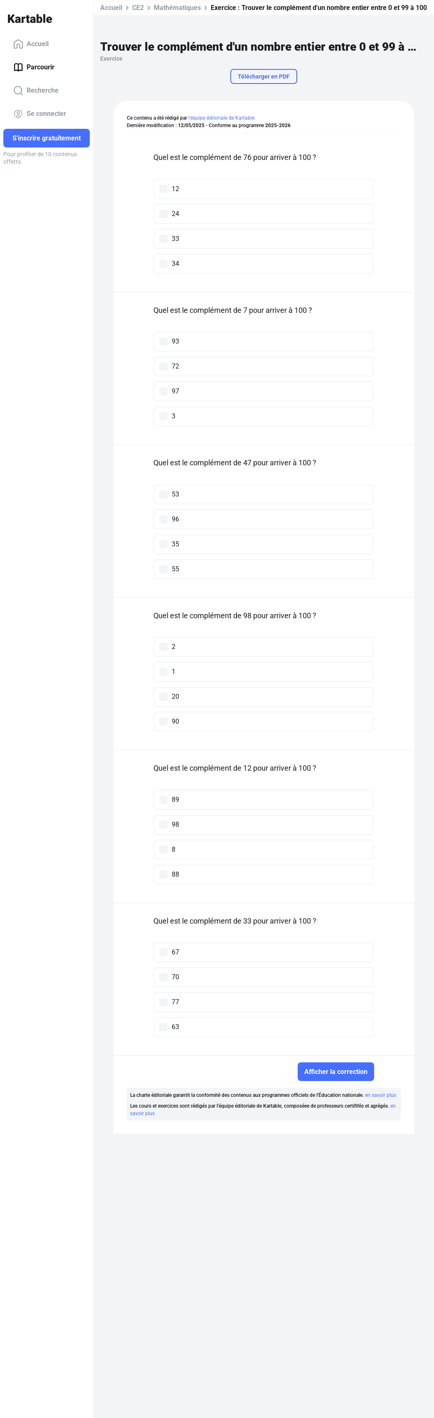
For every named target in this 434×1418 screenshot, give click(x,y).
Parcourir (33, 67)
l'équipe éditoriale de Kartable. (222, 118)
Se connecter (39, 114)
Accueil (31, 44)
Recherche (36, 91)
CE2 (138, 8)
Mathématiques (177, 8)
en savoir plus (380, 1095)
